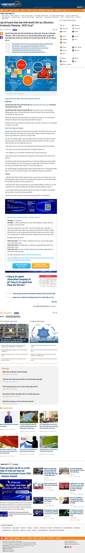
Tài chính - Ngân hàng (41, 15)
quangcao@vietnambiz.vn (74, 544)
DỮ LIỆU (64, 10)
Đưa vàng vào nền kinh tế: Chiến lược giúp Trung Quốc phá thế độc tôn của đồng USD (8, 451)
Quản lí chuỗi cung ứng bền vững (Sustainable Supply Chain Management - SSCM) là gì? (13, 346)
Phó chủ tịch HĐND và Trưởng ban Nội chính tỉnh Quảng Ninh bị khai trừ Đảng (77, 500)
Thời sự (4, 374)
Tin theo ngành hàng (68, 20)
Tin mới (6, 369)
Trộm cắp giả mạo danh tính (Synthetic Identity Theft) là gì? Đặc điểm (34, 293)
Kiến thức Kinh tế (7, 14)
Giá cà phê (49, 527)
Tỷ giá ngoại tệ (15, 527)
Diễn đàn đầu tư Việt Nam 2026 (56, 530)
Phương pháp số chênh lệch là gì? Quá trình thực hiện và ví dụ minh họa (30, 48)
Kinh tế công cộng (27, 15)
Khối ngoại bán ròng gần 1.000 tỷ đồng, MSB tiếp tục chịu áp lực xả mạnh (51, 511)
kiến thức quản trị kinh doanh (13, 316)
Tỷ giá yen (29, 527)
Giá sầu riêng (15, 530)
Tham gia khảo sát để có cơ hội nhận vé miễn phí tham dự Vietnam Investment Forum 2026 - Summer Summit (15, 472)
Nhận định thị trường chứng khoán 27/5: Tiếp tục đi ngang (51, 499)
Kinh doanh (42, 431)
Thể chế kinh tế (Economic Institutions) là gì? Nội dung (44, 359)
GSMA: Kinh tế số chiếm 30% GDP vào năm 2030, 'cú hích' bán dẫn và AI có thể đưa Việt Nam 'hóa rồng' (77, 487)
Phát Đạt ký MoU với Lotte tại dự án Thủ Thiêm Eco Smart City (49, 450)
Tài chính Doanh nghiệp (57, 15)
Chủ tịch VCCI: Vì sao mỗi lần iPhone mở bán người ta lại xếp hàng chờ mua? (13, 341)
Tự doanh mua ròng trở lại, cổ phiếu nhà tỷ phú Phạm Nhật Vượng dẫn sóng (76, 512)
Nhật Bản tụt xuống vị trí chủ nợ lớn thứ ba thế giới (18, 401)
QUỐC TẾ (23, 10)
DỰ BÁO (11, 10)
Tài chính (2, 429)
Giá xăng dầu (77, 527)
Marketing (39, 17)
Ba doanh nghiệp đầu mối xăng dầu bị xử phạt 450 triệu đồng (77, 470)
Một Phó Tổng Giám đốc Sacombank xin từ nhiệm (9, 425)
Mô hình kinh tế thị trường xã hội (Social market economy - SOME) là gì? (43, 355)
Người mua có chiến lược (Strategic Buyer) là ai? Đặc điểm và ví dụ (33, 297)
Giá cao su (34, 530)
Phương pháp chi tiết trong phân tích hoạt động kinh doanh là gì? (28, 52)
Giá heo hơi (43, 527)
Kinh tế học (5, 15)
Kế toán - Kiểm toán (72, 15)
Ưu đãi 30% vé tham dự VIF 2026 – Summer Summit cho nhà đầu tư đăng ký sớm (20, 514)
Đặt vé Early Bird (21, 266)
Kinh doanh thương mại (51, 17)
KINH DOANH (58, 10)
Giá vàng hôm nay (6, 527)
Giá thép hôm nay (6, 530)
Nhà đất (41, 454)
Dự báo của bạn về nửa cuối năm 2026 (40, 266)
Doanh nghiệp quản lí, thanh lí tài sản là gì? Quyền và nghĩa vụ (14, 350)
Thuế (61, 17)
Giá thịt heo (22, 530)
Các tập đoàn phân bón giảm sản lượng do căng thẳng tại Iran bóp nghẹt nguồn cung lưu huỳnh (28, 426)
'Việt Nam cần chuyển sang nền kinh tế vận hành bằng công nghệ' (22, 379)
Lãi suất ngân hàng (67, 527)
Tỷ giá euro (36, 527)
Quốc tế (4, 403)
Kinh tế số (5, 19)
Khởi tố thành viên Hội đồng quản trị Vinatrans (51, 484)
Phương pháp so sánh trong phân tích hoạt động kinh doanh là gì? (28, 46)
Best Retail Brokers (43, 530)
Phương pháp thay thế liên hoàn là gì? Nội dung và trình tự (27, 50)
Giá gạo (29, 530)
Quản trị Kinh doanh (28, 17)
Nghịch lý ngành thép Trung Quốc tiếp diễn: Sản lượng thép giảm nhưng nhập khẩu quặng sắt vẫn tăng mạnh (51, 472)
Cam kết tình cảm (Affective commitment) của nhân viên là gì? (13, 359)
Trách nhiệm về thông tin (8, 551)
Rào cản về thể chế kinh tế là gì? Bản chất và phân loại (44, 350)
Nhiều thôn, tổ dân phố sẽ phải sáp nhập (15, 372)
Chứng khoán (16, 17)
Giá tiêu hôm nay (58, 527)
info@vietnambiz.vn (10, 550)
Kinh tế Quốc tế (15, 15)
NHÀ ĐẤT (35, 10)
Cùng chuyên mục (38, 321)
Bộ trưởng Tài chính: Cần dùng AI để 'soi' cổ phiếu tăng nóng (21, 394)
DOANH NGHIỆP (50, 10)
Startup (78, 17)
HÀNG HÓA (17, 10)
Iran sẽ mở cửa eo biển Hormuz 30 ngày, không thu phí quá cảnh (28, 450)
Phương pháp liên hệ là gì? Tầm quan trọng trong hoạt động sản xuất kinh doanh (32, 44)
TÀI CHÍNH (29, 10)
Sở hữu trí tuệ (69, 17)
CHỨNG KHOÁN (42, 10)
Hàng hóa (22, 431)
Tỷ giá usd (23, 527)
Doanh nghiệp (47, 488)
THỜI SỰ (6, 10)
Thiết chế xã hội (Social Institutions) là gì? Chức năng (43, 346)
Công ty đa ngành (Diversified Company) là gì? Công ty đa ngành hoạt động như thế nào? (19, 280)
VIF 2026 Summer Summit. (32, 255)
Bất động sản (6, 17)
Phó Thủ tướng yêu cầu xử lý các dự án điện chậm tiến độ (20, 387)
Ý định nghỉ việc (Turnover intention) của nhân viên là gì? (14, 355)
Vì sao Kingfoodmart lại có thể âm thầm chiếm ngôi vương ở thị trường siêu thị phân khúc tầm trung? (49, 426)
